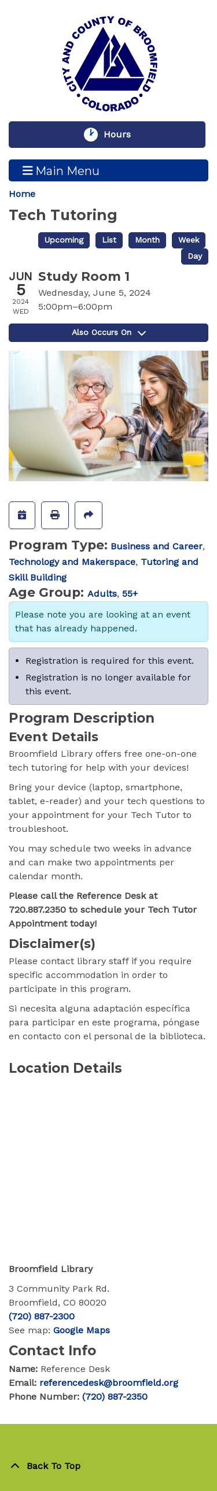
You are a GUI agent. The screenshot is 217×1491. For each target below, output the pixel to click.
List (109, 239)
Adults (102, 593)
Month (147, 239)
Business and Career (157, 546)
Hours (122, 135)
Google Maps (81, 1330)
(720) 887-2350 (115, 1396)
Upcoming (64, 239)
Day (194, 256)
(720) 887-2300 (42, 1316)
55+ (130, 593)
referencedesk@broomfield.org (108, 1382)
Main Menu (61, 170)
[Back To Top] (108, 1466)
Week (188, 239)
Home (22, 193)
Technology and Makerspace (72, 561)
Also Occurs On (109, 332)
